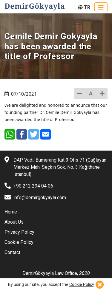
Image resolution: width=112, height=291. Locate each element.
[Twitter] (33, 134)
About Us (14, 222)
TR (84, 7)
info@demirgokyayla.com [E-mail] (39, 197)
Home (10, 212)
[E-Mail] (45, 134)
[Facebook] (21, 134)
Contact (12, 252)
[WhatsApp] (9, 134)
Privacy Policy (19, 232)
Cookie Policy (18, 242)
